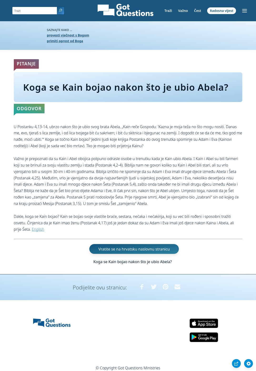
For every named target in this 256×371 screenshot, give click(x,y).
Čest (197, 10)
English (38, 229)
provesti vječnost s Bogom (68, 35)
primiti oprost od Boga (65, 41)
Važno (183, 10)
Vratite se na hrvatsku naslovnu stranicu (134, 248)
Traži (168, 10)
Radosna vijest (221, 10)
